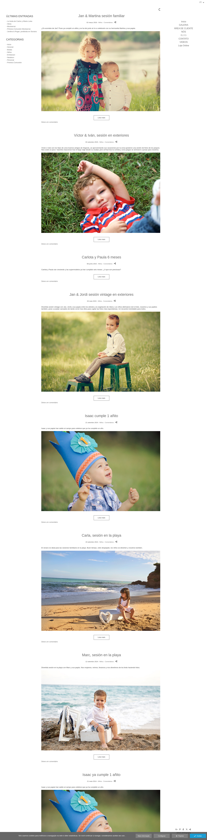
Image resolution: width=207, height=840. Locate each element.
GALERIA (183, 25)
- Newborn (10, 57)
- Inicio (8, 44)
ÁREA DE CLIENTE (183, 28)
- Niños (9, 52)
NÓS (183, 32)
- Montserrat (11, 26)
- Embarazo (10, 55)
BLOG (184, 35)
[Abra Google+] (176, 829)
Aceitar (198, 836)
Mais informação (144, 836)
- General (9, 47)
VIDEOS (184, 42)
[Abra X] (186, 829)
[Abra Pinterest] (180, 829)
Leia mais (101, 118)
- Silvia (8, 24)
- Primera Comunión (14, 63)
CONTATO (184, 39)
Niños (100, 22)
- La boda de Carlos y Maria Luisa (19, 21)
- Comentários (108, 22)
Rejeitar (180, 836)
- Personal (10, 60)
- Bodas (9, 50)
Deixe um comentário (49, 122)
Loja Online (183, 45)
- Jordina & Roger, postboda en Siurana (21, 31)
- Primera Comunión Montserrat (18, 29)
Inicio (183, 21)
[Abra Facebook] (183, 829)
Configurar (161, 836)
